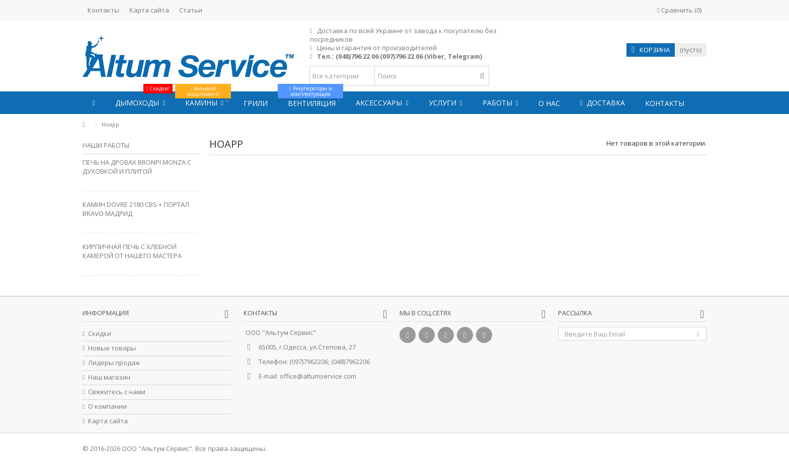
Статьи (190, 10)
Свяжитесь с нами (116, 392)
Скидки (99, 333)
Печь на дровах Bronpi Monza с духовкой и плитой (137, 167)
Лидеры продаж (114, 363)
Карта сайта (149, 10)
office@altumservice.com (318, 376)
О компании (107, 406)
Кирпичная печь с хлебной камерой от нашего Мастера (132, 251)
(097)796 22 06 (401, 56)
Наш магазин (109, 377)
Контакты (103, 10)
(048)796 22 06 (357, 56)
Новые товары (112, 348)
